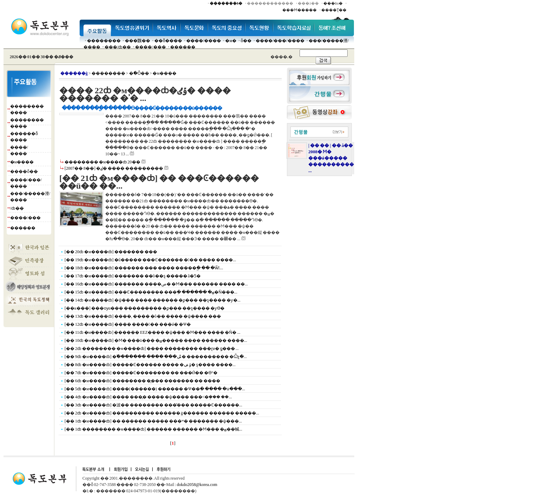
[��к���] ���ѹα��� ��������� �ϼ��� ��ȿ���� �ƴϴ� (144, 308)
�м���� (22, 162)
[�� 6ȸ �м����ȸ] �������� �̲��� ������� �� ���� (142, 380)
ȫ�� (246, 40)
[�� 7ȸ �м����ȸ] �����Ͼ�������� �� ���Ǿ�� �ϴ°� (141, 372)
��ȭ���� (168, 40)
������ (182, 47)
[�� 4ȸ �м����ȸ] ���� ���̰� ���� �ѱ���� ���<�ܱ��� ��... (148, 396)
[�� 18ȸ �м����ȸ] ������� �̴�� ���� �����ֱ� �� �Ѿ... (144, 267)
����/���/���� (280, 40)
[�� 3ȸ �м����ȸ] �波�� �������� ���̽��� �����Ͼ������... (153, 405)
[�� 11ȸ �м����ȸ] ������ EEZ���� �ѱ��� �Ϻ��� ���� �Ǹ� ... (152, 332)
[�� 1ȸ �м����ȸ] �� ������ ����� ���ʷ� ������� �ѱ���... (153, 421)
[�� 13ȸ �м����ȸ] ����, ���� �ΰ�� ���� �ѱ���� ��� (143, 316)
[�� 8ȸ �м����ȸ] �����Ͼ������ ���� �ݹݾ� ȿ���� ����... (150, 364)
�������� (104, 40)
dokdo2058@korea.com (197, 484)
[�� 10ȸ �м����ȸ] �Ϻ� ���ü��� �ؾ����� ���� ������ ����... (156, 340)
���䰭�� (137, 40)
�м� (230, 40)
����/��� (150, 47)
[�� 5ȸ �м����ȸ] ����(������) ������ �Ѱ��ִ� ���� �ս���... (155, 388)
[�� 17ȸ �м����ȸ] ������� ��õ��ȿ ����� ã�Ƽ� (133, 275)
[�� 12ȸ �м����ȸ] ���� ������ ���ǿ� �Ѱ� (128, 324)
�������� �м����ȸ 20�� (102, 162)
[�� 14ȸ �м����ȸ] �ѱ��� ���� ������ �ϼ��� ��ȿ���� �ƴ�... (153, 300)
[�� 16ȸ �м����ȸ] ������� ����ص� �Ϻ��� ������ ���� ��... (156, 284)
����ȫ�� (24, 171)
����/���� (203, 40)
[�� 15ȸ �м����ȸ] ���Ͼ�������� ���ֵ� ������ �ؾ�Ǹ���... (151, 292)
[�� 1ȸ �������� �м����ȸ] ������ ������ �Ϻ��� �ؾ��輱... (153, 429)
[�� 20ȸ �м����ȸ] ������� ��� (111, 251)
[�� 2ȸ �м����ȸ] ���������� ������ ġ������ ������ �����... (162, 413)
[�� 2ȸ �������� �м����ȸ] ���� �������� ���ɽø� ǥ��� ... (152, 348)
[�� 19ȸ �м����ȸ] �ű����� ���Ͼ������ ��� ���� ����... (150, 259)
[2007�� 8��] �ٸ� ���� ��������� (114, 168)
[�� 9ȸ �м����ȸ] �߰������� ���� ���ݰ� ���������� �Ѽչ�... (156, 356)
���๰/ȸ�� (118, 47)
